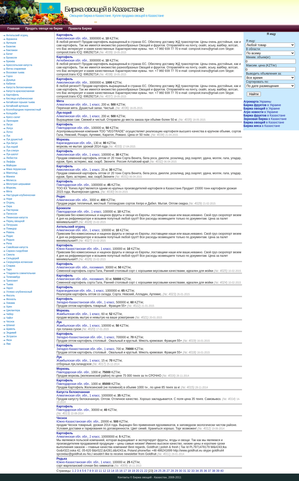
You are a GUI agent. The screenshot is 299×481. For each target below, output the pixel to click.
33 (192, 471)
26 (163, 471)
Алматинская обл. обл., (72, 198)
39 (217, 471)
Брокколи (11, 57)
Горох (9, 76)
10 (96, 471)
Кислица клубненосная (19, 98)
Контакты (124, 477)
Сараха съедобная (17, 251)
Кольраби (11, 113)
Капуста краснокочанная (20, 91)
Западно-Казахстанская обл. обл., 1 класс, (86, 300)
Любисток (11, 158)
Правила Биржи (80, 28)
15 (116, 471)
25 (159, 471)
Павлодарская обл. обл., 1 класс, (79, 209)
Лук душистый (14, 139)
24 (155, 471)
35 (201, 471)
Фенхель (11, 299)
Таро (9, 269)
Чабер (9, 314)
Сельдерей (12, 258)
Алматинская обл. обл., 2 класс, (78, 434)
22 (145, 471)
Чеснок (10, 321)
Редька (10, 239)
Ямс (8, 343)
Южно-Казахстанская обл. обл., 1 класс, (84, 247)
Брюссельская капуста (19, 65)
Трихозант (12, 280)
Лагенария (12, 120)
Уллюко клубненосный (19, 291)
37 (209, 471)
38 (213, 471)
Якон (9, 340)
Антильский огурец (17, 35)
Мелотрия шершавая (18, 184)
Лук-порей (12, 146)
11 (100, 471)
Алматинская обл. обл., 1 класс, (78, 102)
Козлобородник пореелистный (23, 109)
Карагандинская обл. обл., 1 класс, (80, 288)
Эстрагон (11, 336)
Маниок (10, 176)
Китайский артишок (17, 106)
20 (137, 471)
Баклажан (12, 50)
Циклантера (13, 310)
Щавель (10, 329)
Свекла (10, 254)
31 (184, 471)
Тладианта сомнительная (20, 273)
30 (180, 471)
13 (108, 471)
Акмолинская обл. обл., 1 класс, (78, 152)
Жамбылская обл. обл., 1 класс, (78, 312)
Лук (8, 135)
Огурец (10, 202)
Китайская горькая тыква (20, 102)
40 (221, 471)
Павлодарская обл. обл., (73, 126)
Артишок (11, 42)
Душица (10, 80)
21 (141, 471)
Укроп (9, 288)
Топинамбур (13, 277)
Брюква (10, 61)
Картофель (12, 94)
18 (129, 471)
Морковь (11, 187)
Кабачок (10, 83)
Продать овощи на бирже (44, 28)
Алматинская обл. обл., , (80, 265)
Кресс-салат (13, 117)
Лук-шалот (12, 154)
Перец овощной (15, 221)
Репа (9, 243)
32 (188, 471)
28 (172, 471)
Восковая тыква (15, 72)
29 (176, 471)
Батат (9, 54)
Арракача (11, 39)
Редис (9, 236)
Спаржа (10, 265)
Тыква (9, 284)
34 (197, 471)
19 (133, 471)
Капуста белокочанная (19, 87)
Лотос (9, 132)
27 (168, 471)
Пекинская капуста (17, 217)
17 (125, 471)
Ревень (10, 232)
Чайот (9, 317)
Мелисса (11, 180)
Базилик (11, 46)
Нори (9, 199)
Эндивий (11, 332)
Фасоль (10, 295)
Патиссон (11, 213)
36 (205, 471)
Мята (9, 191)
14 (112, 471)
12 (104, 471)
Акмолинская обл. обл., (72, 36)
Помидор (11, 228)
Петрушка (12, 225)
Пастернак (12, 210)
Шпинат (10, 325)
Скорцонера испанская (19, 262)
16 (121, 471)
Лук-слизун (12, 150)
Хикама (10, 303)
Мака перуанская (16, 169)
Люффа (10, 161)
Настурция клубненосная (20, 195)
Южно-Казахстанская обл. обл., (78, 419)
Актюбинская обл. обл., (72, 58)
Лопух (9, 128)
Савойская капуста (17, 247)
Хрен (9, 306)
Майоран (11, 165)
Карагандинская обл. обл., (74, 141)
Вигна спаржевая (16, 68)
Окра (9, 206)
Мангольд (11, 172)
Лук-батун (11, 143)
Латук (9, 124)
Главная (13, 28)
